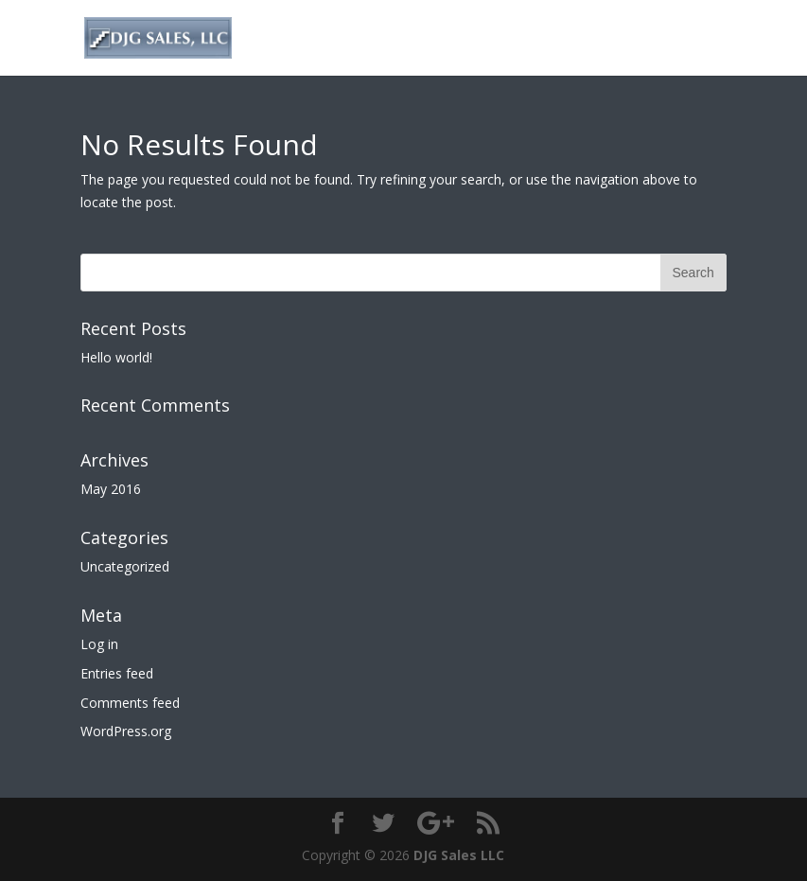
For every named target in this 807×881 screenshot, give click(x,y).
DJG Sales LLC (458, 855)
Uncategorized (124, 566)
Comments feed (130, 703)
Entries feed (116, 673)
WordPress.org (125, 731)
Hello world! (116, 357)
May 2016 (110, 489)
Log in (99, 644)
